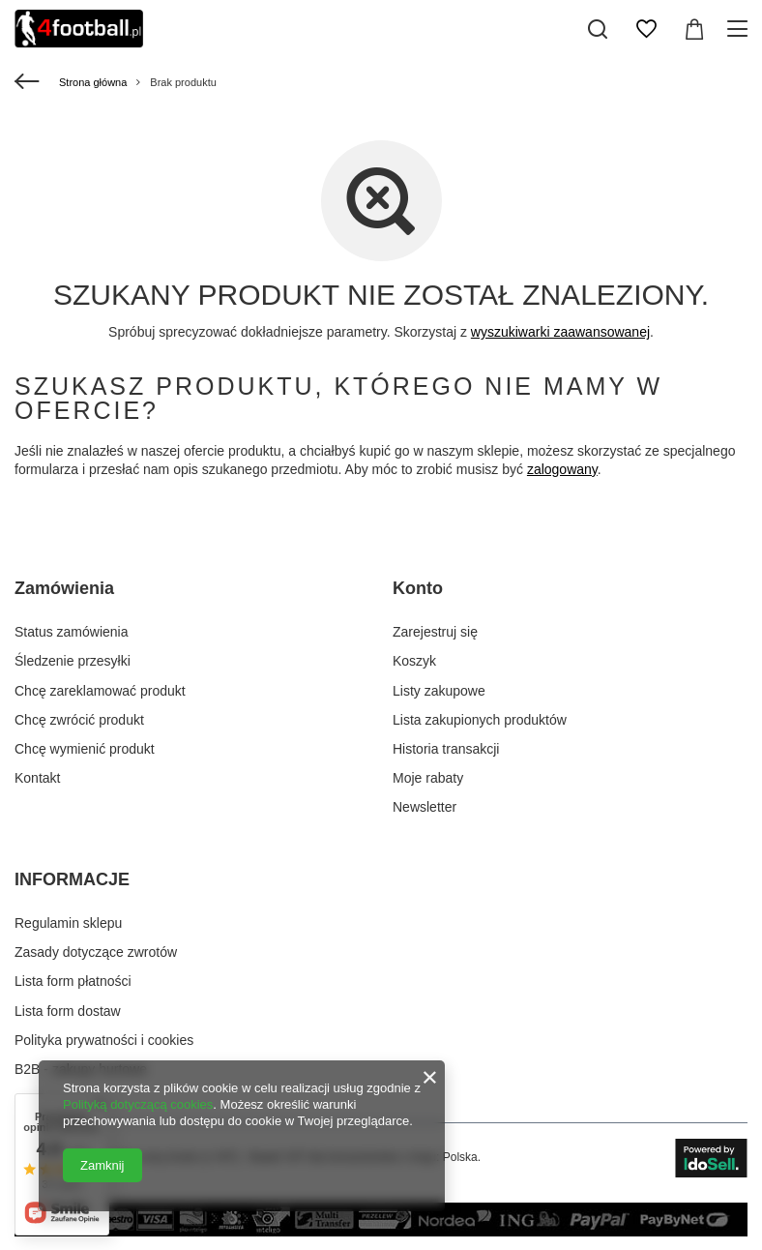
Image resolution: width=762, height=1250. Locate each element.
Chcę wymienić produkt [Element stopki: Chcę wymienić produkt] (85, 749)
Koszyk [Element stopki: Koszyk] (414, 661)
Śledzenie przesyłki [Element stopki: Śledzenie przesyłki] (73, 661)
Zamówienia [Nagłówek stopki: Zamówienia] (64, 588)
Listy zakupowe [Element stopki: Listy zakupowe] (439, 691)
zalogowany (562, 469)
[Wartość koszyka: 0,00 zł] (694, 29)
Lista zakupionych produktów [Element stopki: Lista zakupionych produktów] (480, 720)
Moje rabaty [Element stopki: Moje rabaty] (428, 778)
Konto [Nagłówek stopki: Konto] (418, 588)
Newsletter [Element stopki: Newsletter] (424, 807)
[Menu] (740, 29)
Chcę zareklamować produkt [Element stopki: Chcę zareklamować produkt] (100, 691)
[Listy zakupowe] (646, 29)
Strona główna (93, 82)
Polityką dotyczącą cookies (138, 1104)
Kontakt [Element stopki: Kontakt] (37, 778)
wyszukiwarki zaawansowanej (560, 332)
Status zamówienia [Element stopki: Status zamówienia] (72, 632)
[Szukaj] (597, 29)
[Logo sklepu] (79, 29)
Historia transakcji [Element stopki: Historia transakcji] (446, 749)
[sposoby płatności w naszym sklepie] (381, 1231)
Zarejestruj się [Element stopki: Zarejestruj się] (435, 632)
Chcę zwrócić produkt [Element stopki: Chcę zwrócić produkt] (79, 720)
